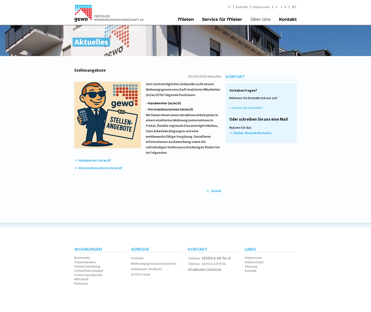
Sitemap (251, 266)
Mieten (186, 19)
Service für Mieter (222, 19)
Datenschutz (254, 262)
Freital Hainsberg (87, 266)
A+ (294, 7)
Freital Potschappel (88, 271)
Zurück (215, 191)
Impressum (261, 7)
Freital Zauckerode (88, 275)
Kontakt (242, 7)
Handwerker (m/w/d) (94, 160)
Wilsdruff (81, 279)
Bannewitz (82, 258)
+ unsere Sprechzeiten (246, 108)
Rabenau (81, 283)
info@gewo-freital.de (204, 269)
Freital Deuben (85, 262)
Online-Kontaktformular (252, 133)
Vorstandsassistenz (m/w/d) (100, 168)
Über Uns (260, 19)
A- (277, 7)
